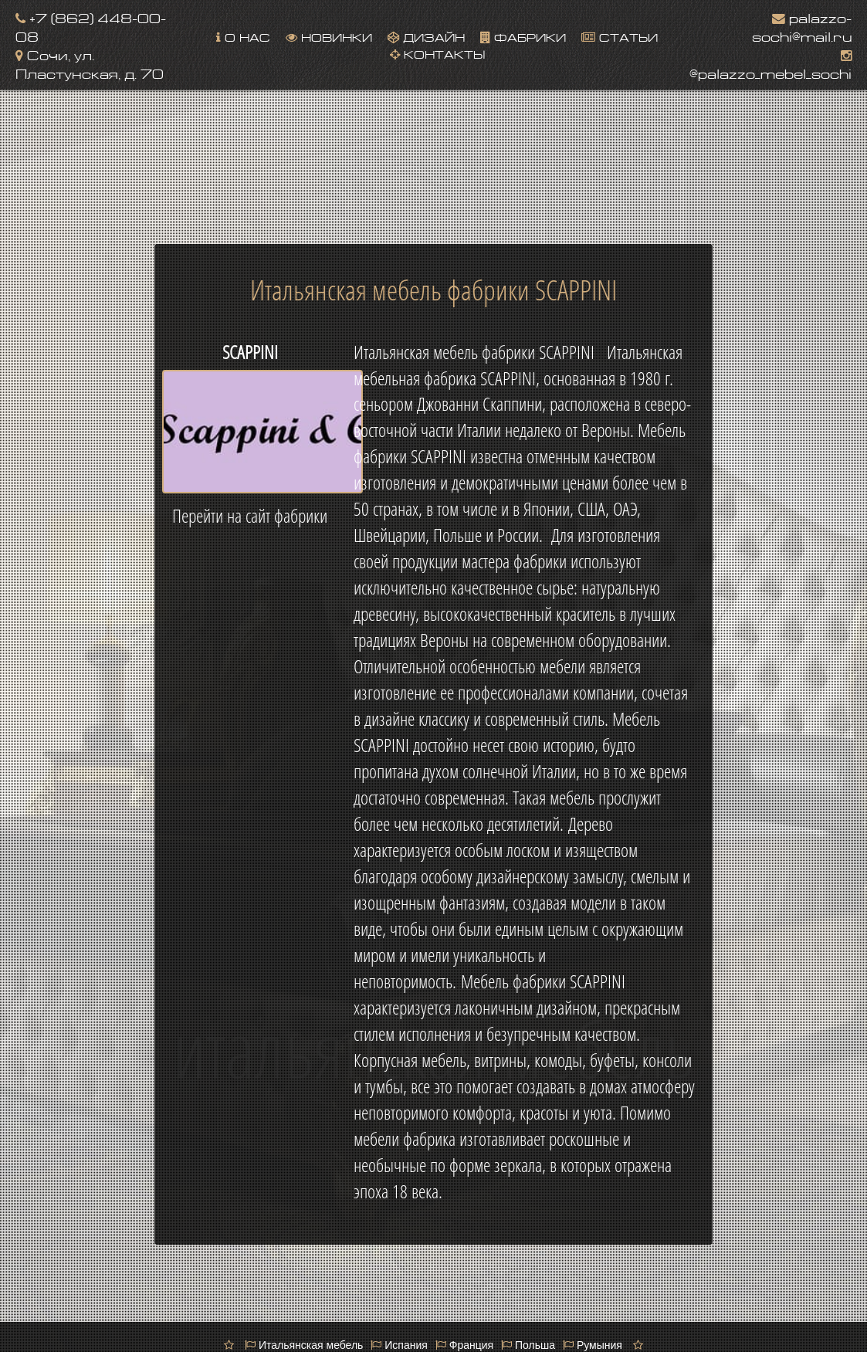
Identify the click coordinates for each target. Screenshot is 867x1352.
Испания (399, 1345)
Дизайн (426, 35)
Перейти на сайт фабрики (249, 515)
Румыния (592, 1345)
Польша (528, 1345)
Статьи (619, 35)
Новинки (329, 35)
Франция (464, 1345)
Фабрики (523, 35)
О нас (243, 35)
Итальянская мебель (304, 1345)
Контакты (437, 52)
